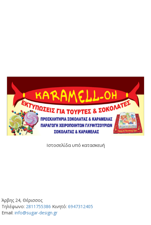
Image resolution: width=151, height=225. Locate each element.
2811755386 (38, 206)
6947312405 (80, 206)
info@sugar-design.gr (36, 213)
